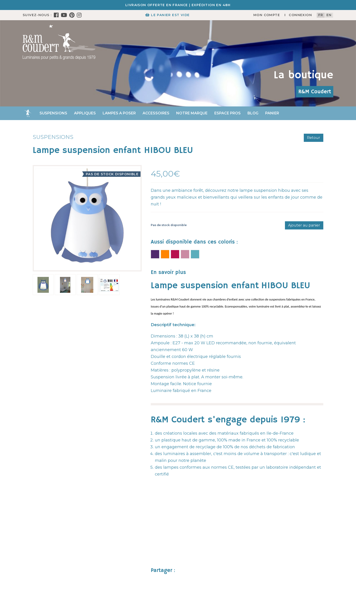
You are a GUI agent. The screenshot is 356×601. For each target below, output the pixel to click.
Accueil (28, 113)
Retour (313, 137)
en (329, 15)
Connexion (300, 15)
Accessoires (156, 113)
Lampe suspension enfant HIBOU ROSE (185, 254)
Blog (252, 113)
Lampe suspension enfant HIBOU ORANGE (165, 254)
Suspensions (53, 113)
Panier (272, 113)
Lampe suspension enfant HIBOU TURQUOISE (195, 254)
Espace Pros (227, 113)
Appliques (85, 113)
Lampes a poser (119, 113)
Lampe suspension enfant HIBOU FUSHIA (175, 254)
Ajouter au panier (304, 225)
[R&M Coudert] (59, 41)
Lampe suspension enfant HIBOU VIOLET (155, 254)
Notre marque (192, 113)
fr (320, 15)
